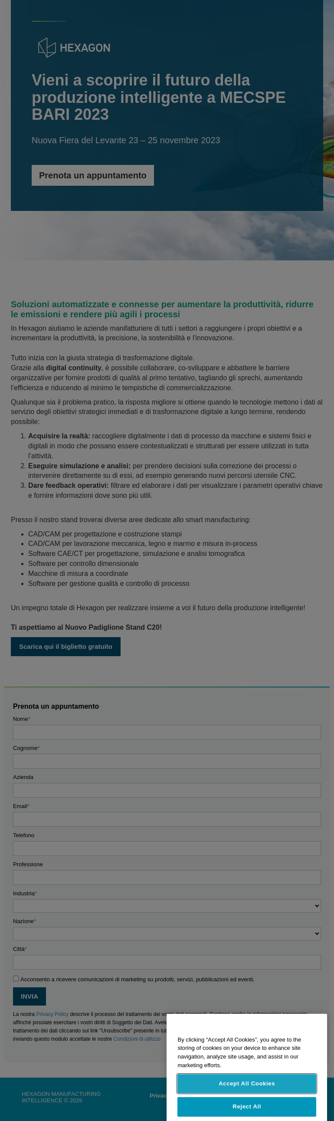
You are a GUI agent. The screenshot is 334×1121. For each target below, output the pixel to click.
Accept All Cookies (247, 1093)
